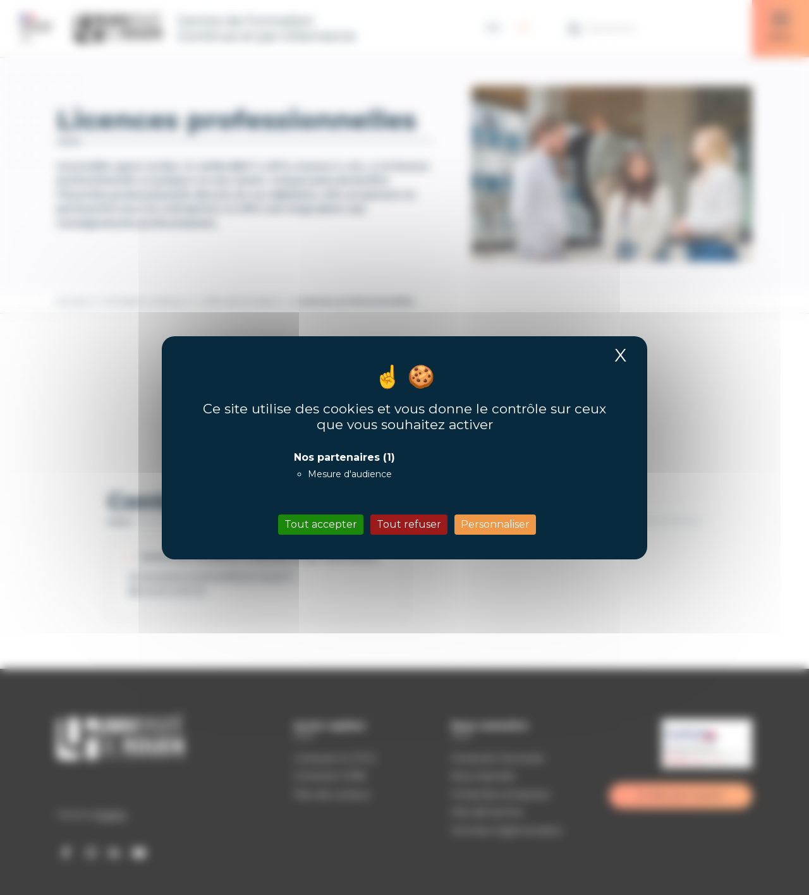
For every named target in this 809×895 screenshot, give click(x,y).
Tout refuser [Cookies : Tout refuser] (409, 524)
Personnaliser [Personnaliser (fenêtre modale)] (495, 524)
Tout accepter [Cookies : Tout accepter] (320, 524)
